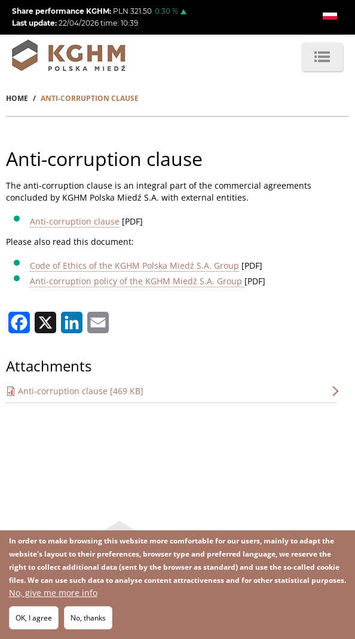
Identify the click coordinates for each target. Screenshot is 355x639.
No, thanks (88, 619)
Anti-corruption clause (75, 221)
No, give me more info (53, 594)
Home (17, 98)
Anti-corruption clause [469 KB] (80, 391)
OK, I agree (34, 619)
